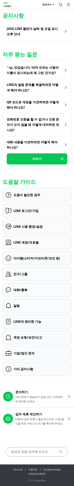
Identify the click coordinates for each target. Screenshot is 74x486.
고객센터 (7, 6)
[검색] (61, 5)
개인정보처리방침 (52, 469)
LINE (5, 2)
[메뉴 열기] (68, 5)
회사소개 (18, 469)
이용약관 (32, 469)
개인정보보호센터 (37, 473)
